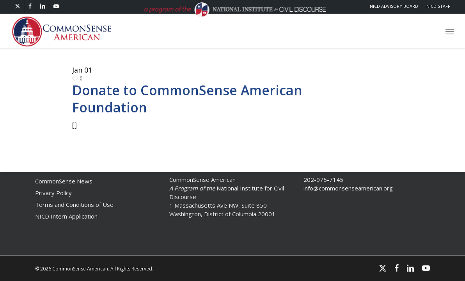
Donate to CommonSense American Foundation (187, 98)
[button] (449, 31)
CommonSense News (63, 181)
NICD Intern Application (66, 216)
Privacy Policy (53, 193)
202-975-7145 (323, 179)
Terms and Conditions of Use (74, 204)
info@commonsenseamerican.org (348, 188)
